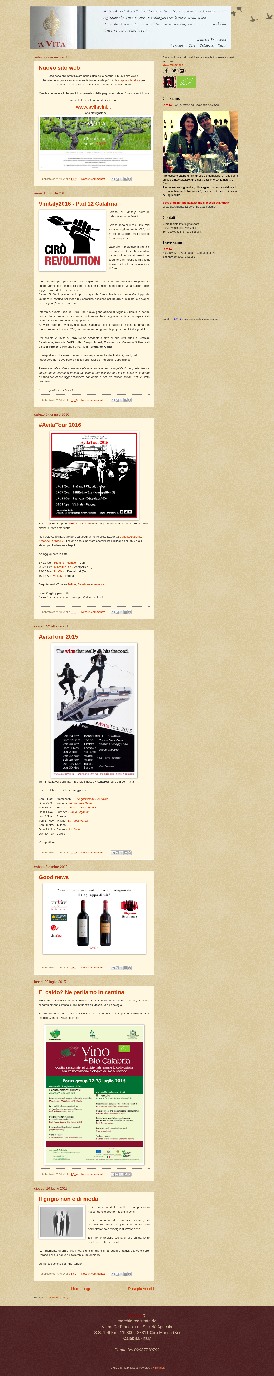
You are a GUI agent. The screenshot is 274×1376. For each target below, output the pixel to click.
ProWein (59, 571)
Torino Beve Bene (80, 803)
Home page (81, 1289)
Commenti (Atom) (57, 1297)
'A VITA (177, 319)
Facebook (84, 584)
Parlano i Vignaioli (51, 540)
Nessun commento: (93, 179)
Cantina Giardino (130, 536)
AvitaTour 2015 (58, 636)
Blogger (159, 1367)
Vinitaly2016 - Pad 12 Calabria (78, 203)
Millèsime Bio (62, 567)
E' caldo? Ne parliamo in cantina (81, 992)
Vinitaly (58, 575)
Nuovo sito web (59, 67)
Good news (54, 877)
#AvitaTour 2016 (60, 425)
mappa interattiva (129, 80)
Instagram (100, 584)
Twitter (72, 584)
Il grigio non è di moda (68, 1199)
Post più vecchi (141, 1289)
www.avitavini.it (93, 107)
